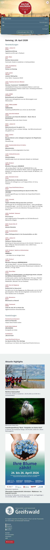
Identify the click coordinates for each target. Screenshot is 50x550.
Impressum (8, 536)
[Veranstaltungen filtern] (25, 32)
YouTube (8, 529)
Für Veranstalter (9, 534)
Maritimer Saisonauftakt (12, 392)
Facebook (8, 526)
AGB (6, 538)
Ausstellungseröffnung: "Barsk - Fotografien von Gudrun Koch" (23, 427)
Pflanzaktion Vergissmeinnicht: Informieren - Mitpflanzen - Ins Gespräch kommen (23, 492)
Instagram (8, 528)
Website (8, 524)
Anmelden (9, 541)
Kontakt (7, 532)
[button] (47, 2)
